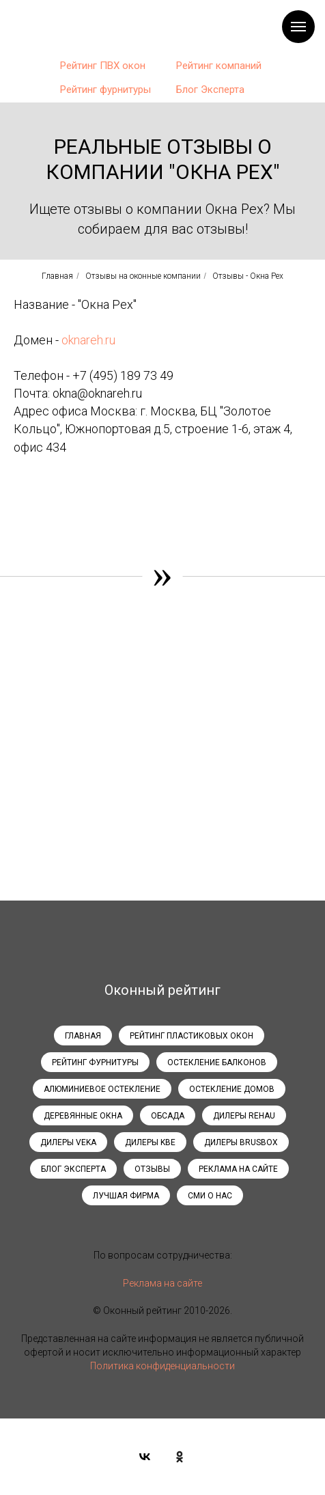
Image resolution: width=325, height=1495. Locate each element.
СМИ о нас (210, 1196)
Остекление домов (231, 1089)
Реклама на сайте (238, 1169)
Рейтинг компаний (219, 65)
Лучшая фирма (126, 1196)
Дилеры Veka (68, 1142)
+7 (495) (96, 375)
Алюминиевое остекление (102, 1089)
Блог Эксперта (210, 89)
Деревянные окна (83, 1116)
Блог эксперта (73, 1169)
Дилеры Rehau (244, 1116)
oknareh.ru (88, 340)
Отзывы (152, 1169)
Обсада (167, 1116)
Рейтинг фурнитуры (105, 89)
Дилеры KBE (150, 1142)
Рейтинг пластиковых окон (191, 1036)
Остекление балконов (216, 1062)
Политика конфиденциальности (162, 1365)
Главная (57, 276)
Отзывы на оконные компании (143, 276)
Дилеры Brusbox (241, 1142)
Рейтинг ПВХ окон (102, 65)
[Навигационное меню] (298, 26)
